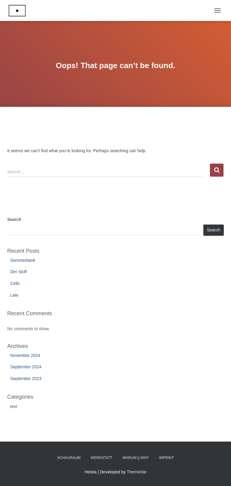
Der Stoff (18, 271)
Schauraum (68, 458)
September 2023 (26, 378)
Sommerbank (22, 260)
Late (14, 295)
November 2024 (25, 355)
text (13, 406)
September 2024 (26, 366)
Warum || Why (135, 458)
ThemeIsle (136, 471)
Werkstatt (101, 458)
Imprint (166, 458)
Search (14, 219)
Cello (15, 283)
